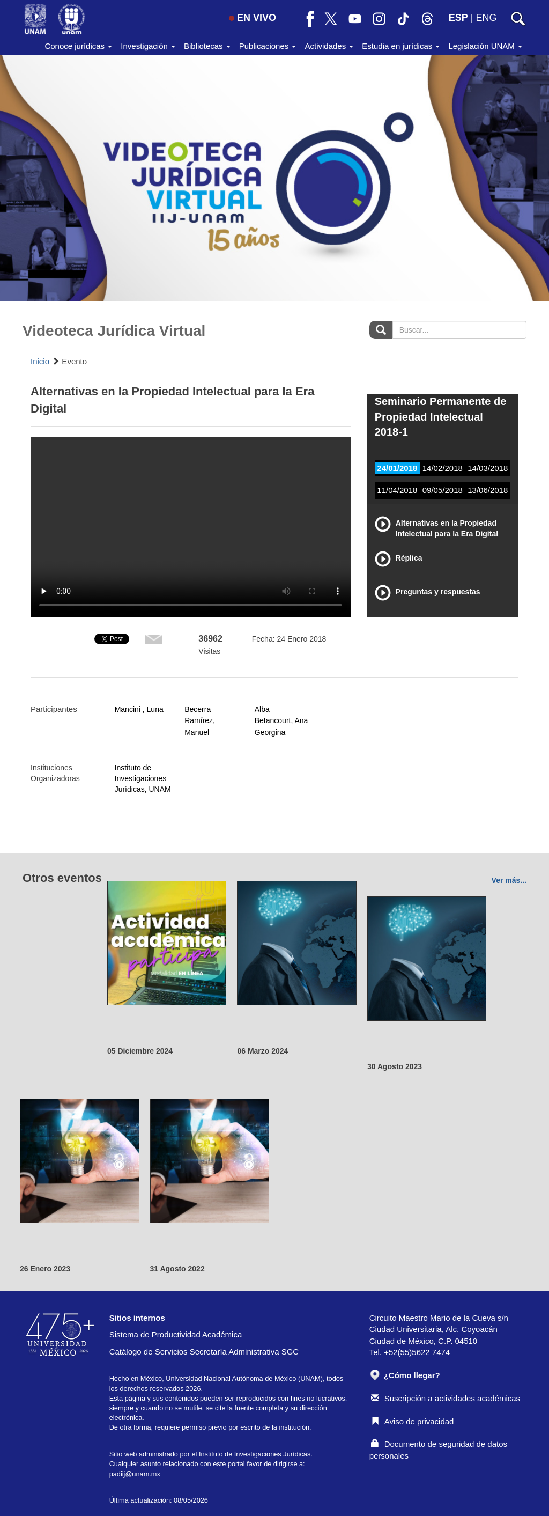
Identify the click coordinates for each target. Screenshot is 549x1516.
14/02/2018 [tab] (442, 468)
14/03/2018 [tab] (488, 468)
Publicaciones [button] (267, 45)
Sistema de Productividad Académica (175, 1334)
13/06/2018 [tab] (488, 490)
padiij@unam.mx (134, 1474)
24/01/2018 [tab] (397, 468)
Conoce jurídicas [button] (78, 45)
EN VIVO (252, 17)
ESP (458, 17)
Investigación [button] (148, 45)
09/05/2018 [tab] (442, 490)
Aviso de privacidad (412, 1421)
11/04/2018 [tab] (397, 490)
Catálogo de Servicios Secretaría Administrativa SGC (204, 1351)
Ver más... (509, 880)
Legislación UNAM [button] (485, 45)
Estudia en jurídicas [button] (401, 45)
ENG (486, 17)
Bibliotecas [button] (207, 45)
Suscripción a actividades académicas (445, 1398)
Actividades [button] (329, 45)
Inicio (40, 361)
